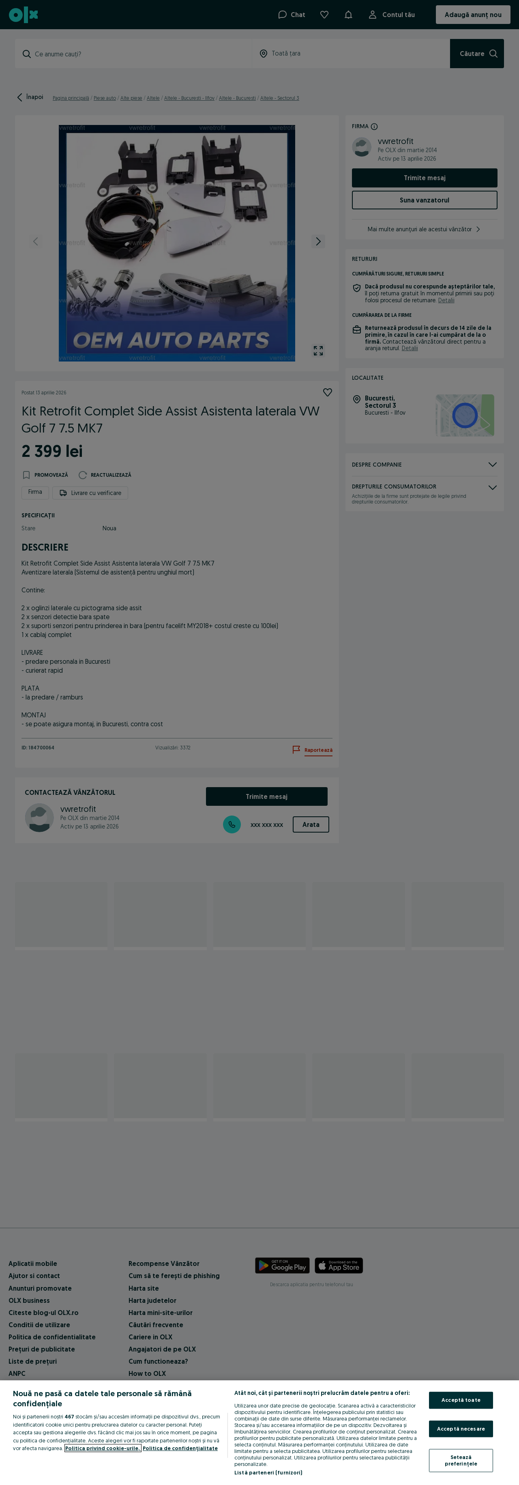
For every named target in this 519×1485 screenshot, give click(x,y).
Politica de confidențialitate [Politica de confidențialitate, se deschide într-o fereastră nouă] (180, 1448)
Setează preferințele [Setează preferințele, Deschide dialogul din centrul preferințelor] (461, 1460)
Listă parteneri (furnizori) (268, 1472)
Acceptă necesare (461, 1428)
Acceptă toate (461, 1400)
